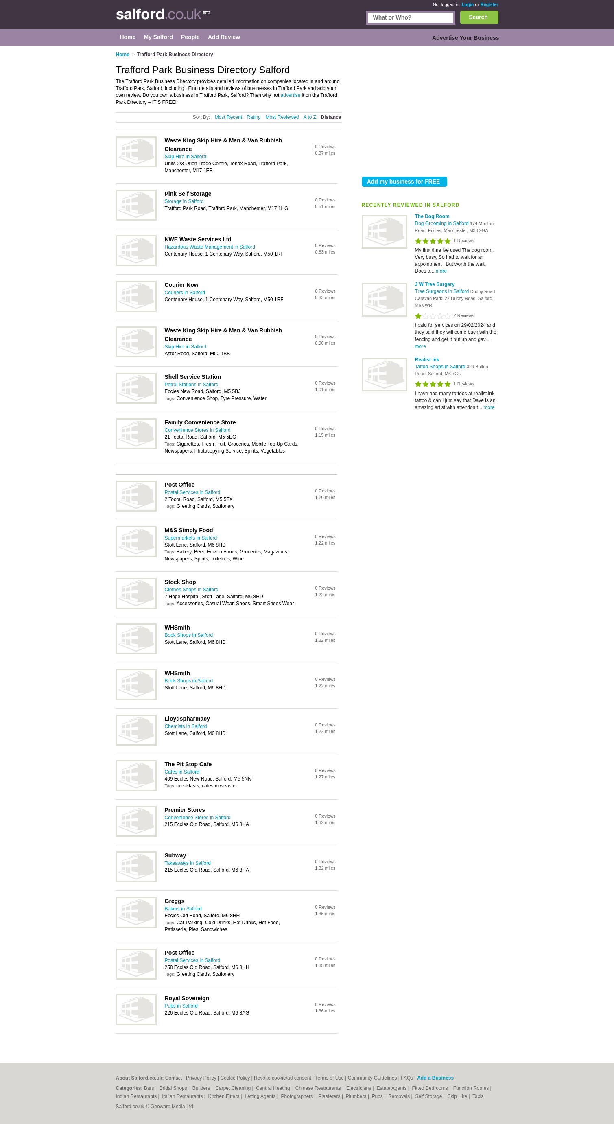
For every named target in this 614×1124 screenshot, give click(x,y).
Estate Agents (392, 1088)
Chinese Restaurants (318, 1088)
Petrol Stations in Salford (192, 384)
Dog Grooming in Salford (442, 223)
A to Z (310, 117)
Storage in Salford (184, 201)
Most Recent (228, 117)
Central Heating (273, 1088)
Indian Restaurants (137, 1096)
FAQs (407, 1078)
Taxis (477, 1096)
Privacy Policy (201, 1078)
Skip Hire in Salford (186, 157)
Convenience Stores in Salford (198, 430)
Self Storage (429, 1096)
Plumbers (357, 1096)
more (441, 271)
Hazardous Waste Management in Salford (210, 247)
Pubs (377, 1096)
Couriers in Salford (185, 292)
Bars (149, 1088)
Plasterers (329, 1096)
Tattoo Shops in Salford (441, 367)
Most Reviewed (282, 117)
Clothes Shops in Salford (192, 590)
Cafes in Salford (182, 772)
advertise (291, 95)
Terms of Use (329, 1078)
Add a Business (435, 1078)
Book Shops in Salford (189, 635)
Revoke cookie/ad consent (282, 1078)
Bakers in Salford (183, 909)
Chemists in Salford (186, 726)
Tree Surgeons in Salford (442, 291)
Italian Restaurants (183, 1096)
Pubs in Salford (181, 1006)
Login (468, 4)
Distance (331, 117)
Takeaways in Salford (188, 863)
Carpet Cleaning (233, 1088)
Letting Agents (261, 1096)
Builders (202, 1088)
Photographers (298, 1096)
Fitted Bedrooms (430, 1088)
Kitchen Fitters (224, 1096)
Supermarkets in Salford (191, 538)
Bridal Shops (174, 1088)
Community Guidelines (372, 1078)
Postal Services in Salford (193, 492)
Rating (254, 117)
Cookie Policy (235, 1078)
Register (489, 4)
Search (478, 17)
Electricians (359, 1088)
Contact (173, 1078)
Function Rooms (471, 1088)
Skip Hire (458, 1096)
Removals (399, 1096)
